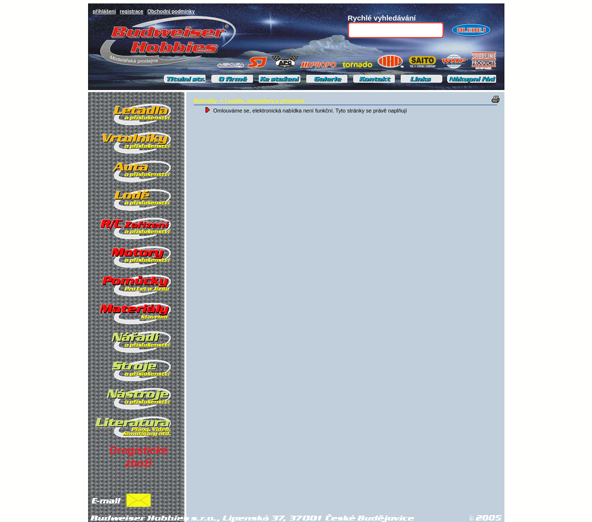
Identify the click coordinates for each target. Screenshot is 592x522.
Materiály (205, 101)
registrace (131, 11)
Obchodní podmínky (171, 11)
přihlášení (104, 11)
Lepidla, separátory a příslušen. (265, 101)
